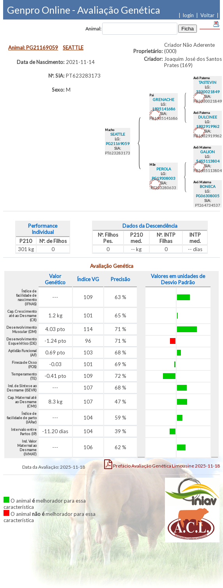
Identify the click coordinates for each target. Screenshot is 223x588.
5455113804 (207, 161)
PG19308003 (163, 178)
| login (187, 15)
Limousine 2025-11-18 (162, 464)
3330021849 (207, 91)
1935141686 (163, 108)
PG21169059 (117, 143)
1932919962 (207, 126)
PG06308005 (207, 195)
